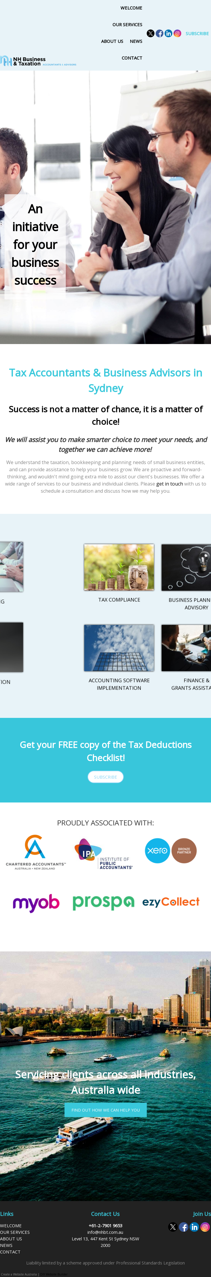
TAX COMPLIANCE (119, 589)
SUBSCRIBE (197, 33)
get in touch (169, 483)
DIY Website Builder (54, 1274)
